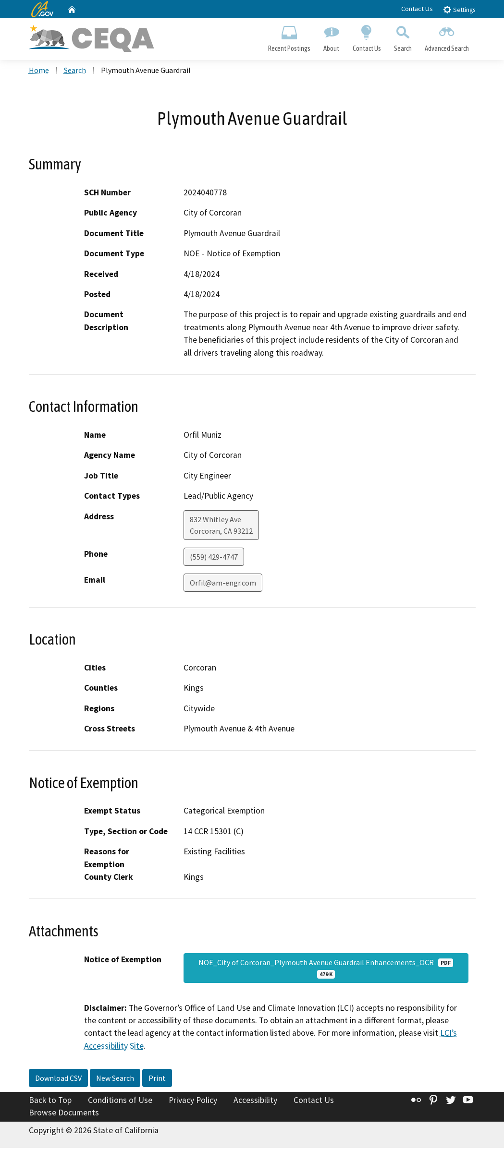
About (331, 36)
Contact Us (417, 8)
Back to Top (50, 1101)
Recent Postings (289, 36)
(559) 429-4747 (214, 558)
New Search (115, 1079)
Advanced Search (446, 36)
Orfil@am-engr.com (223, 583)
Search (403, 36)
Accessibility (255, 1101)
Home (39, 71)
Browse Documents (64, 1113)
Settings (459, 9)
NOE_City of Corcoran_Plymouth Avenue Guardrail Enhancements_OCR (325, 969)
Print (157, 1079)
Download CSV (58, 1079)
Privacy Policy (193, 1101)
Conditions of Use (120, 1101)
